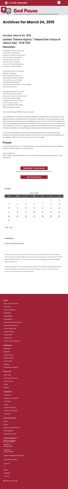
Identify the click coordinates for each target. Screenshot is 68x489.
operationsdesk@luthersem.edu (14, 455)
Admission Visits (9, 358)
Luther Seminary (28, 3)
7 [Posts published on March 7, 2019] (42, 204)
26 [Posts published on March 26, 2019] (26, 216)
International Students (11, 367)
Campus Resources (10, 328)
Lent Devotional (34, 177)
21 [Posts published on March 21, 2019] (42, 212)
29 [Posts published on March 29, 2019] (51, 216)
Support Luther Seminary (12, 428)
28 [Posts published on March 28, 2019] (42, 216)
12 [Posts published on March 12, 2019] (26, 208)
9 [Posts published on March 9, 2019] (59, 204)
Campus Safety (9, 332)
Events (6, 421)
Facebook (7, 464)
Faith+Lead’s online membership (50, 259)
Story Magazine (8, 431)
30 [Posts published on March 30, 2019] (59, 216)
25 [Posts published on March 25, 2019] (17, 216)
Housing (6, 364)
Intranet (6, 387)
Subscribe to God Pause (34, 168)
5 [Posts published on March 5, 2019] (25, 204)
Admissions (7, 349)
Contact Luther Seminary (12, 341)
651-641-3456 (8, 446)
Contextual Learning (10, 407)
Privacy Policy (8, 335)
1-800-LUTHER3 (8, 452)
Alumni (6, 424)
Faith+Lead (7, 375)
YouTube (6, 476)
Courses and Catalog (10, 411)
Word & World (8, 381)
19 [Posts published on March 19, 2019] (26, 212)
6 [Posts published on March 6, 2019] (34, 204)
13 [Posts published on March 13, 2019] (34, 208)
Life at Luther (8, 361)
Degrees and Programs (11, 398)
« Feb (6, 227)
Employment (8, 338)
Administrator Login (11, 481)
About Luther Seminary (11, 304)
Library (6, 384)
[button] (58, 2)
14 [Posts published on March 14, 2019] (42, 208)
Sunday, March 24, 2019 (17, 35)
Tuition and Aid (8, 355)
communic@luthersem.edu (14, 243)
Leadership (7, 313)
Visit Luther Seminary (10, 459)
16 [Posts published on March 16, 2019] (59, 208)
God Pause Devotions (10, 378)
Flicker (6, 470)
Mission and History (10, 310)
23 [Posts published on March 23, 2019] (59, 212)
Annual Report (8, 316)
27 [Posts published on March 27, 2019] (34, 216)
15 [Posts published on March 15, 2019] (51, 208)
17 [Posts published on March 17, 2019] (9, 212)
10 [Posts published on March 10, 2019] (9, 208)
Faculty (6, 404)
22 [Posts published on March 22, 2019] (51, 212)
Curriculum (7, 401)
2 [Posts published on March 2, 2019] (59, 200)
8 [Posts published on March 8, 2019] (50, 204)
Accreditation (8, 319)
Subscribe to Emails (10, 434)
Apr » (11, 227)
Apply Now (7, 352)
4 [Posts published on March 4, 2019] (17, 204)
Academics (7, 395)
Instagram (7, 473)
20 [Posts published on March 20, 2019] (34, 212)
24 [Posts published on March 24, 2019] (9, 216)
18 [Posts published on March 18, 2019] (17, 212)
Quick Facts (7, 307)
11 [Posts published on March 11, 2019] (17, 208)
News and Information (11, 325)
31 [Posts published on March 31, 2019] (9, 220)
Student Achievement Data (12, 322)
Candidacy (7, 414)
